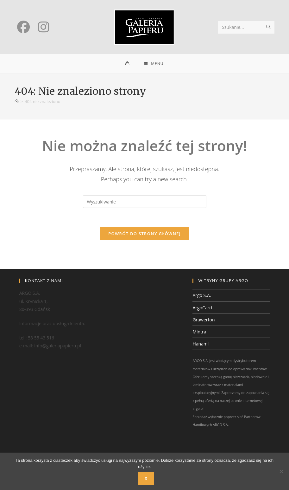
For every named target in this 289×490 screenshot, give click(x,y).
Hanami (200, 344)
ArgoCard (202, 308)
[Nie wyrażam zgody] (281, 471)
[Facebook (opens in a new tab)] (23, 27)
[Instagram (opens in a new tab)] (43, 27)
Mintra (199, 332)
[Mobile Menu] (153, 63)
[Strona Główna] (17, 101)
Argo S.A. (201, 295)
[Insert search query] (144, 201)
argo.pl (197, 408)
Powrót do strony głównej (144, 233)
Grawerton (203, 320)
